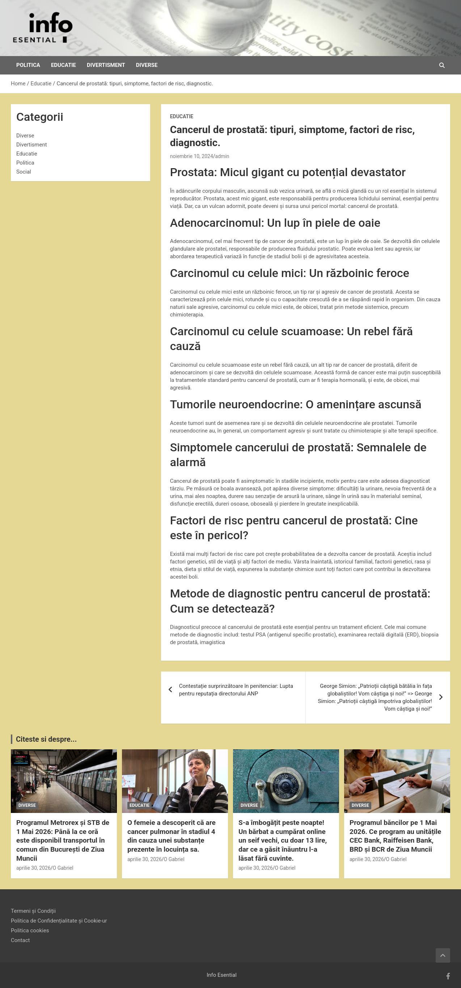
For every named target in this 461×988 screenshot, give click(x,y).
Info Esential (222, 975)
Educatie (63, 65)
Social (23, 172)
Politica (28, 65)
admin (222, 156)
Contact (20, 940)
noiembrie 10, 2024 (191, 156)
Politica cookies (30, 930)
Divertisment (106, 65)
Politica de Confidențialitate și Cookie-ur (59, 920)
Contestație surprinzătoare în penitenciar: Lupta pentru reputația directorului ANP (236, 690)
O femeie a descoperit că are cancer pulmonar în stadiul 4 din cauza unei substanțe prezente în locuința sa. (171, 835)
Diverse (147, 65)
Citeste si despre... (46, 739)
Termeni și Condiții (33, 911)
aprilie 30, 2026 (33, 868)
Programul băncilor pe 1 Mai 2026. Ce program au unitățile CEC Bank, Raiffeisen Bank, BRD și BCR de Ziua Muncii (395, 835)
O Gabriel (63, 868)
